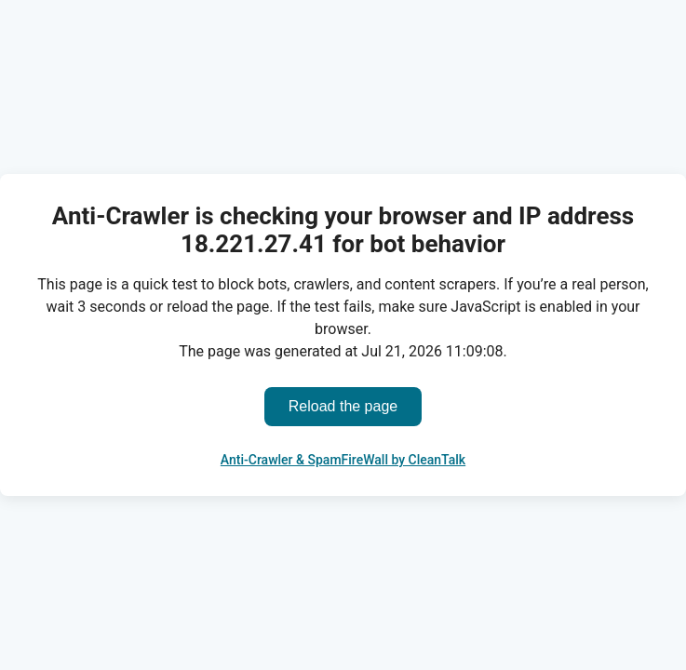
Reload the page (343, 406)
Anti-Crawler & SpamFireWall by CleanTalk (343, 459)
